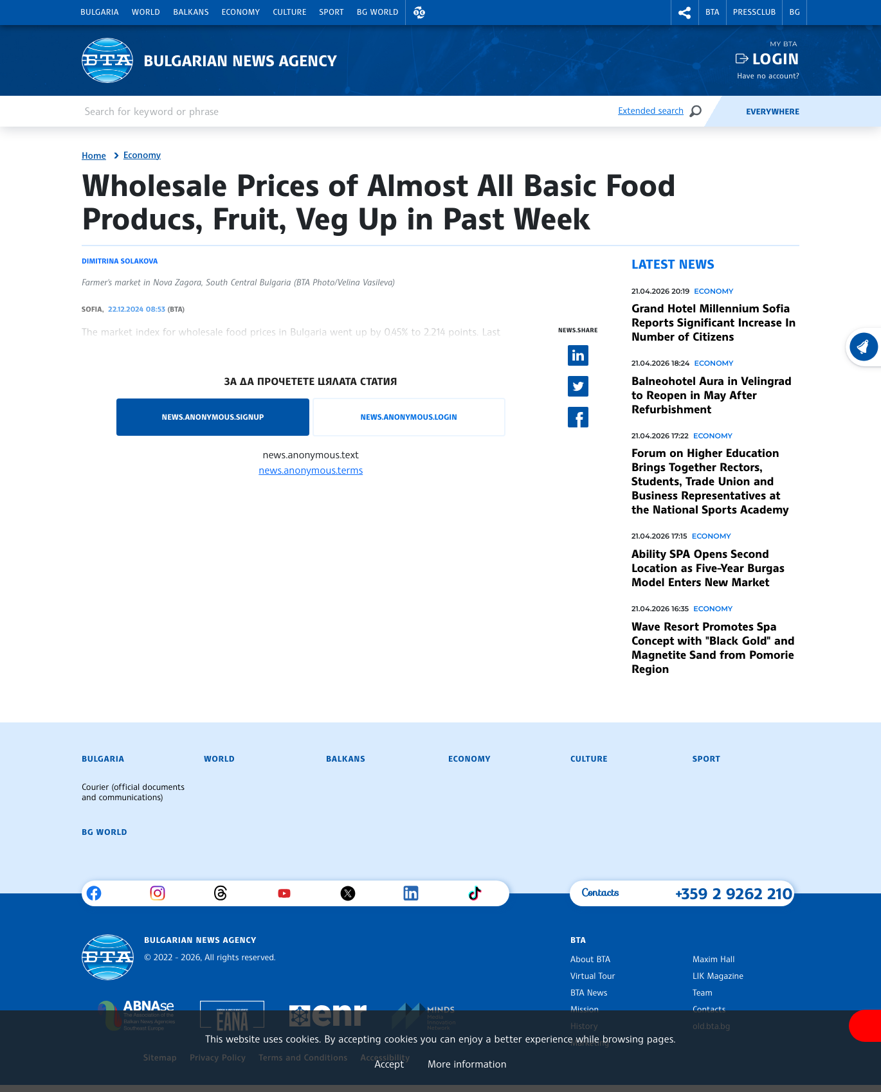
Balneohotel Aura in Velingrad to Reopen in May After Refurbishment (711, 395)
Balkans (190, 12)
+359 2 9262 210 (734, 893)
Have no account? (768, 75)
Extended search (651, 110)
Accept (389, 1063)
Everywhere (772, 112)
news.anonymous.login (408, 417)
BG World (378, 12)
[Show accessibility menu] (865, 1026)
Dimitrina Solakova (120, 260)
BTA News (588, 993)
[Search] (695, 111)
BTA (712, 12)
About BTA (590, 959)
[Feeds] (724, 111)
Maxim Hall (713, 959)
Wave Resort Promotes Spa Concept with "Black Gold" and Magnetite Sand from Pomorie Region (713, 648)
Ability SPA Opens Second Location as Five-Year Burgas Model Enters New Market (708, 568)
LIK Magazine (718, 976)
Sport (332, 12)
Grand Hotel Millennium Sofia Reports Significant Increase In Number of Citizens (713, 322)
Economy (241, 12)
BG (794, 12)
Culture (289, 12)
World (146, 12)
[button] (419, 12)
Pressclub (754, 12)
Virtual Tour (592, 976)
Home (94, 156)
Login (775, 58)
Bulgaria (99, 12)
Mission (584, 1010)
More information (467, 1063)
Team (703, 993)
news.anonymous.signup (213, 417)
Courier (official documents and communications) (133, 792)
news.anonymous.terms (311, 469)
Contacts (709, 1010)
